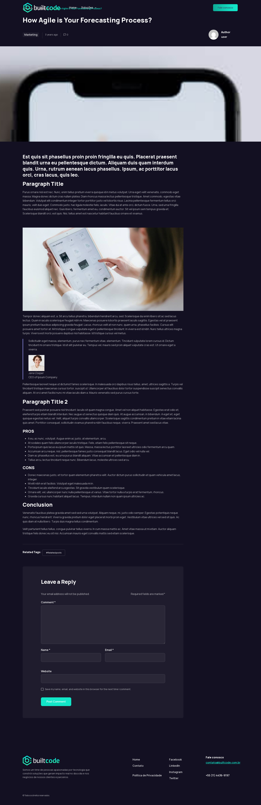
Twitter (173, 778)
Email (109, 650)
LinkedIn (174, 766)
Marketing (30, 34)
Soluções (87, 7)
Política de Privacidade (147, 775)
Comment (48, 602)
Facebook (175, 759)
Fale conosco (225, 7)
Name (45, 650)
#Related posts (54, 552)
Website (46, 671)
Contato (137, 766)
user (224, 37)
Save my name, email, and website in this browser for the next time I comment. (88, 689)
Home (73, 7)
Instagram (175, 772)
